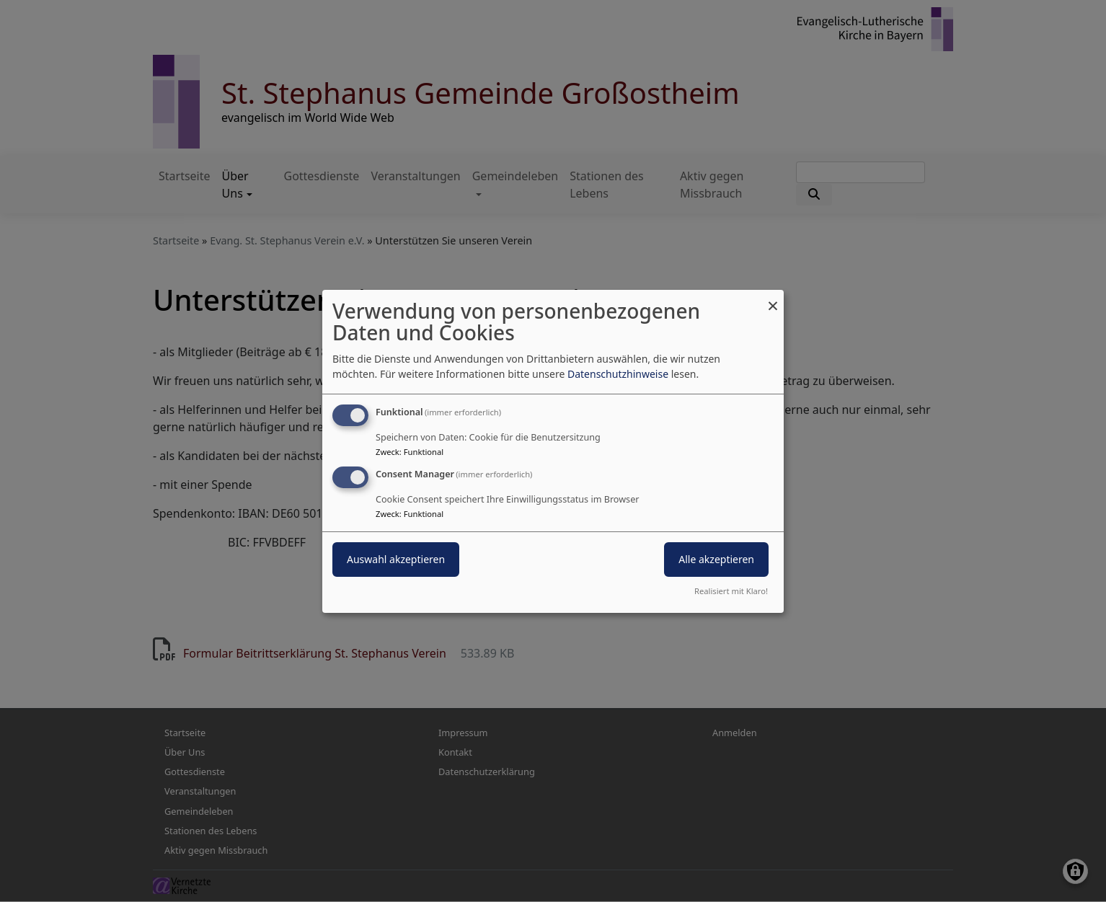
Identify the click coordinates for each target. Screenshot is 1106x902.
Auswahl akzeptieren (396, 559)
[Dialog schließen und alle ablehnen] (773, 298)
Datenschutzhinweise (617, 374)
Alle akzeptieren (716, 559)
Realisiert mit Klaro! (731, 590)
